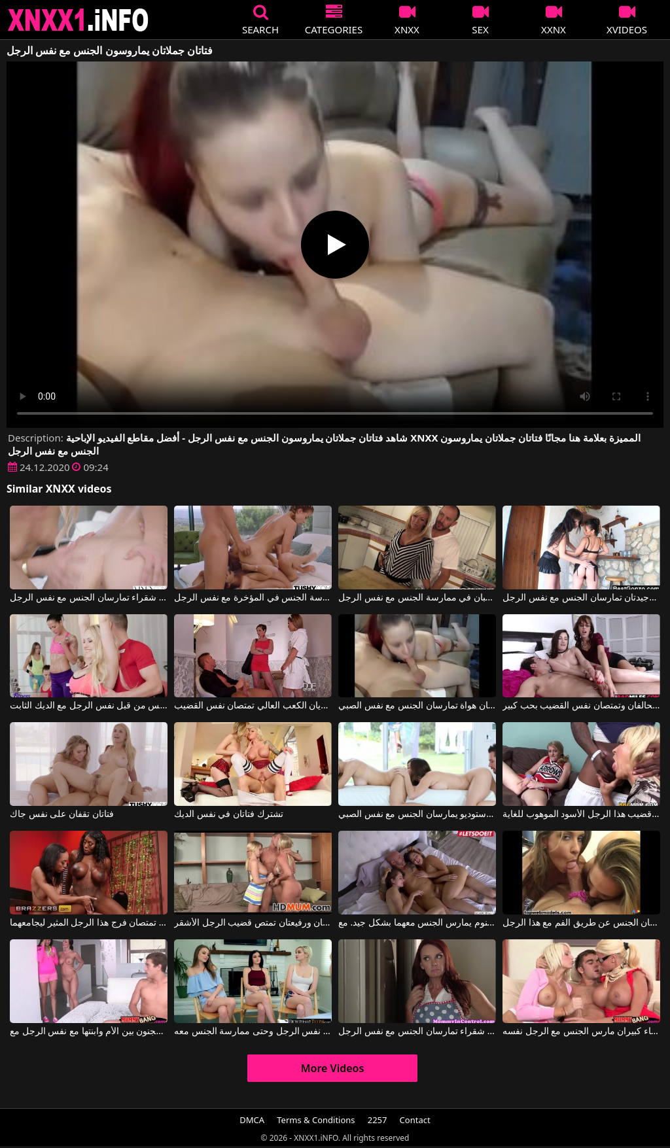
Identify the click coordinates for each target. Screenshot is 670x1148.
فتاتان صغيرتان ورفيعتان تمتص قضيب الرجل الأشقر (253, 923)
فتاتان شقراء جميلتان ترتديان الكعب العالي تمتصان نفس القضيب (253, 706)
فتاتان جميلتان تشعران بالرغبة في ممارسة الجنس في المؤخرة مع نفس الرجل (253, 598)
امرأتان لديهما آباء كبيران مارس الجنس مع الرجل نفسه (581, 1031)
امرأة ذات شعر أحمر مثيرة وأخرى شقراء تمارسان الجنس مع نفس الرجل (417, 1031)
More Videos (332, 1068)
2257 (377, 1120)
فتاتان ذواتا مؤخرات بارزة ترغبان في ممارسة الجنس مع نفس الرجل (417, 598)
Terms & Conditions (316, 1120)
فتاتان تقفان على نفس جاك (62, 814)
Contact (415, 1120)
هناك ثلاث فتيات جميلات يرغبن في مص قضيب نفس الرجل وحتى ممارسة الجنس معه (253, 1031)
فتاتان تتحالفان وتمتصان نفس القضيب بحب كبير (581, 706)
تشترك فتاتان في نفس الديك (228, 814)
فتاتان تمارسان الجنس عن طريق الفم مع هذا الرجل (581, 923)
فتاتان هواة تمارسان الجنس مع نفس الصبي (417, 706)
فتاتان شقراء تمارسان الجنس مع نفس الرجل (89, 598)
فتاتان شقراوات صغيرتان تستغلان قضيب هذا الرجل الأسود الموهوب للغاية (581, 814)
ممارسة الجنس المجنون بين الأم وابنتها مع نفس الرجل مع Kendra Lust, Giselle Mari (89, 1031)
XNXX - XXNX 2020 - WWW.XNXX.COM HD (78, 20)
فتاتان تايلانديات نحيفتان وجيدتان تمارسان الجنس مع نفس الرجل (581, 598)
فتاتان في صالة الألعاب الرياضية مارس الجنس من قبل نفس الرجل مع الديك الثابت (89, 706)
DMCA (251, 1120)
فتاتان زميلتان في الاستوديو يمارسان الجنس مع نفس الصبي (417, 814)
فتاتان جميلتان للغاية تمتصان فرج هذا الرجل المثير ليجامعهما (89, 923)
